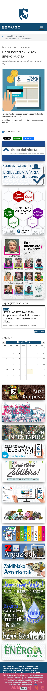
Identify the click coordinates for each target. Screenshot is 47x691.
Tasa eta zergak (23, 47)
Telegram (28, 138)
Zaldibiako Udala (11, 4)
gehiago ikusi (39, 332)
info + (36, 685)
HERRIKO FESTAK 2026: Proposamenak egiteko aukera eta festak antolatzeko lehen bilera (21, 317)
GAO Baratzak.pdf (11, 132)
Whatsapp (17, 138)
